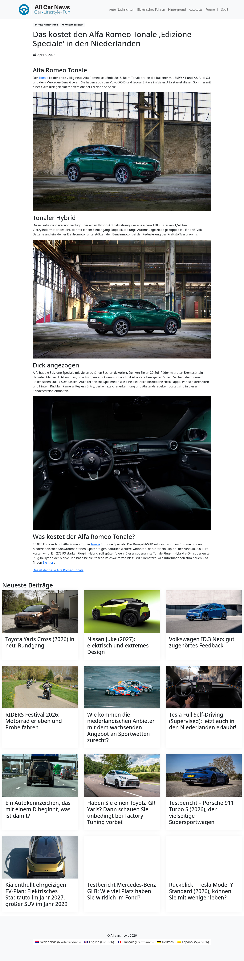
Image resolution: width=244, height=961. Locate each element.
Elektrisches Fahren (151, 9)
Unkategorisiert (72, 24)
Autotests (195, 9)
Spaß (224, 9)
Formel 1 (211, 9)
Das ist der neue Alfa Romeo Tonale (58, 570)
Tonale (43, 78)
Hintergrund (177, 9)
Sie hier (48, 562)
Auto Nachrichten (121, 9)
